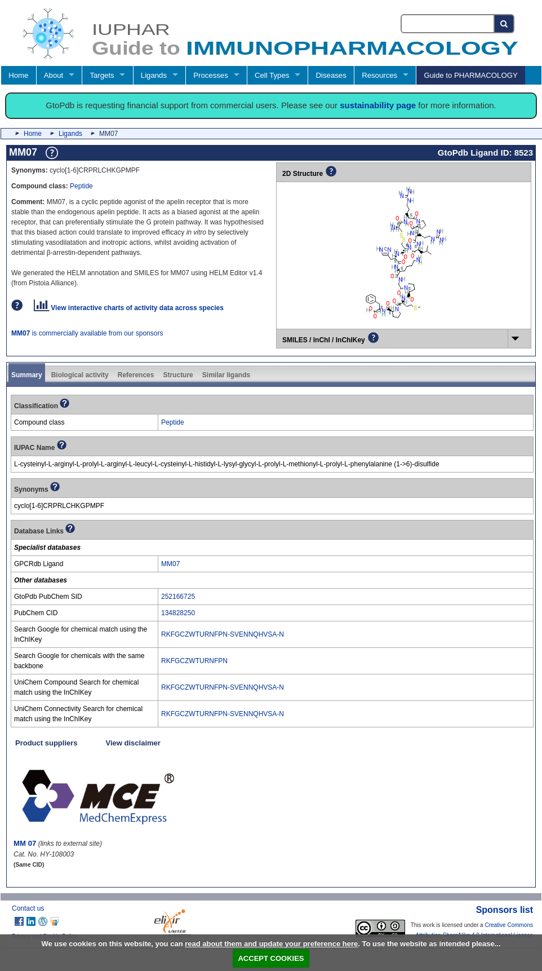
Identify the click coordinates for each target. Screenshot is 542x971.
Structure (178, 375)
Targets (102, 75)
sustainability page (378, 105)
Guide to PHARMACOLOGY (470, 75)
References (136, 375)
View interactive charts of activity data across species (129, 308)
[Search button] (504, 23)
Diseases (331, 75)
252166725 (178, 597)
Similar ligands (226, 375)
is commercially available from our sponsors (87, 333)
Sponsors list (504, 910)
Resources (379, 75)
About (53, 75)
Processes (210, 75)
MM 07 (25, 843)
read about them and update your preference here (271, 943)
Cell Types (272, 75)
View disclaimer (133, 743)
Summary (26, 375)
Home (18, 75)
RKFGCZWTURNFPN (194, 661)
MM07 (170, 564)
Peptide (81, 186)
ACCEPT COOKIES (271, 958)
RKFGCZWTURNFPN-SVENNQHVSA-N (222, 634)
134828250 (178, 613)
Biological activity (80, 375)
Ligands (154, 75)
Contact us (28, 908)
